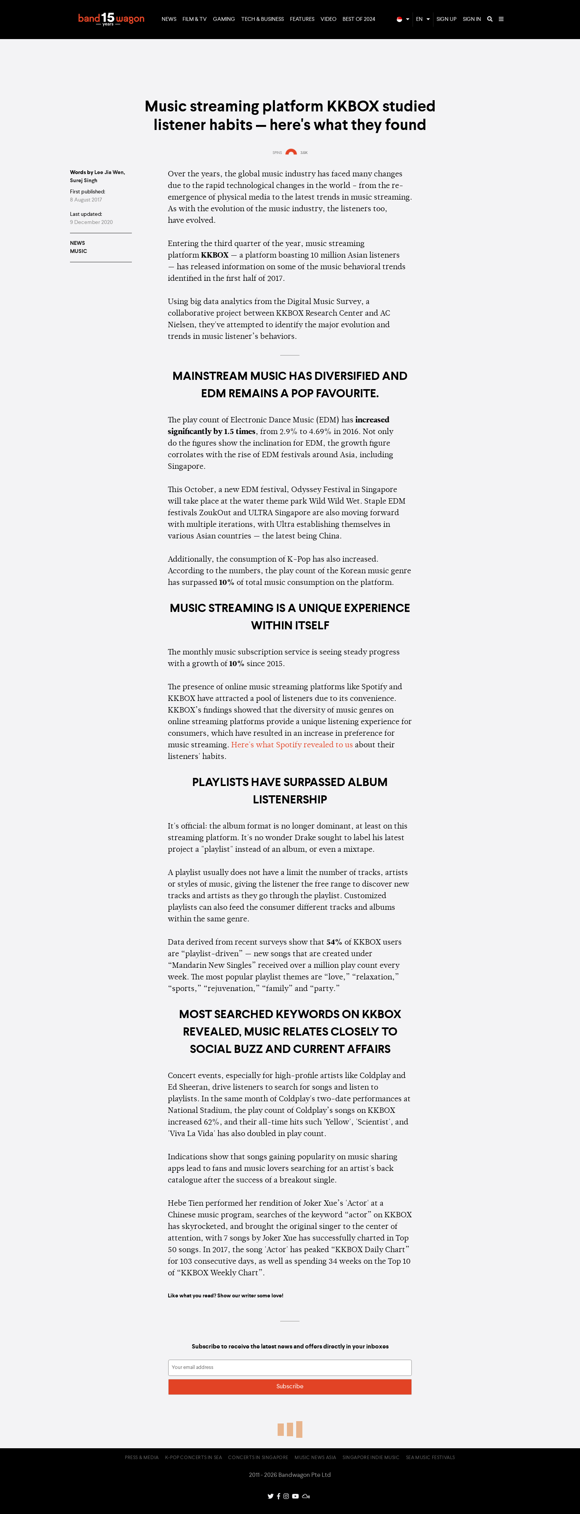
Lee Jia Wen (109, 172)
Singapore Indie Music (371, 1458)
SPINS (277, 153)
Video (328, 19)
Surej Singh (83, 180)
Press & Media (142, 1458)
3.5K (304, 153)
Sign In (472, 19)
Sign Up (447, 19)
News (169, 19)
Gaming (224, 19)
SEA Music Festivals (430, 1458)
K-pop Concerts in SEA (193, 1458)
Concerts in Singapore (258, 1458)
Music (78, 251)
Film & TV (195, 19)
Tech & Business (262, 19)
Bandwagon (111, 20)
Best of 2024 (359, 19)
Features (302, 19)
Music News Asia (315, 1458)
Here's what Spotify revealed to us (292, 745)
